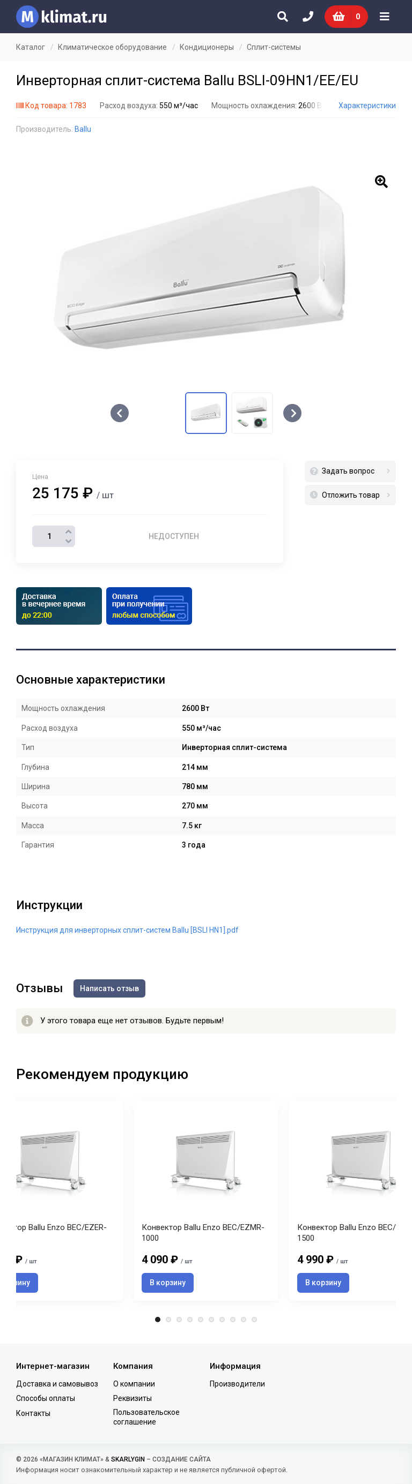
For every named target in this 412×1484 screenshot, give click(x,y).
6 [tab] (211, 1319)
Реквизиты (132, 1398)
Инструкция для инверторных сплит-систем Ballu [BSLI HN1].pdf (127, 930)
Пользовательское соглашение (146, 1417)
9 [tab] (243, 1319)
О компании (134, 1384)
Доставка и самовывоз (57, 1384)
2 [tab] (168, 1319)
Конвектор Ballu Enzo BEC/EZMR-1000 (203, 1233)
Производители (237, 1384)
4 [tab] (190, 1319)
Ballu (83, 129)
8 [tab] (233, 1319)
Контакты (33, 1413)
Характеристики (367, 105)
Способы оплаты (45, 1398)
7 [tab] (222, 1319)
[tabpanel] (206, 1200)
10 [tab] (254, 1319)
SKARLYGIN (128, 1459)
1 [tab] (157, 1319)
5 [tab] (200, 1319)
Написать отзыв (109, 988)
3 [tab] (179, 1319)
